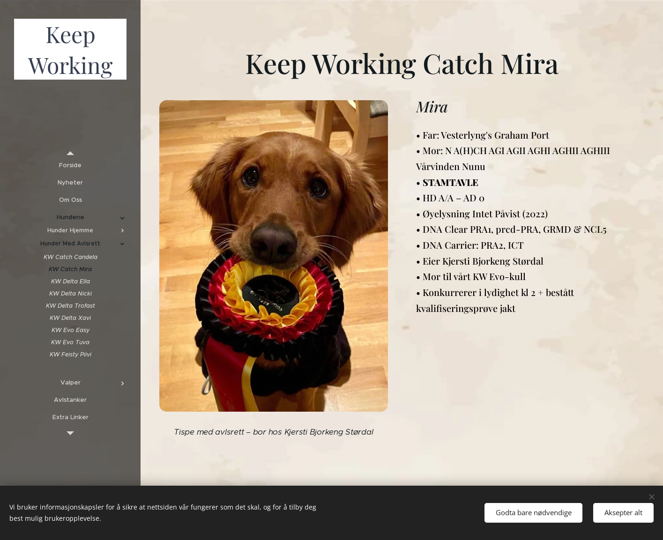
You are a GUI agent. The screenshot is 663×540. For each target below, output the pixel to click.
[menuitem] (70, 165)
